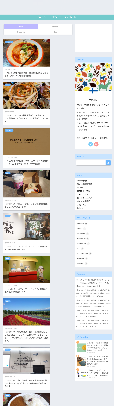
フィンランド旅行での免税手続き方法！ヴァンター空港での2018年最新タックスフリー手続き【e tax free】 (93, 283)
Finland (82, 224)
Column (80, 208)
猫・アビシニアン (84, 198)
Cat (80, 248)
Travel (43, 42)
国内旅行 (81, 188)
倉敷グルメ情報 (83, 191)
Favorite (82, 259)
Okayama (9, 42)
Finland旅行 (82, 181)
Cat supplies (84, 253)
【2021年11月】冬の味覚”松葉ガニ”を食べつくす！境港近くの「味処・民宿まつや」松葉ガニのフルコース (93, 313)
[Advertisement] (93, 38)
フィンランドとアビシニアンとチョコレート (57, 17)
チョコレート (82, 194)
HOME (57, 394)
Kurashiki (83, 238)
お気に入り (82, 205)
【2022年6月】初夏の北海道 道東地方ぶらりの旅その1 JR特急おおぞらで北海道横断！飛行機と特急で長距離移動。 (92, 293)
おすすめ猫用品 (83, 201)
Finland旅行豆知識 (85, 184)
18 (44, 244)
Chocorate (9, 79)
